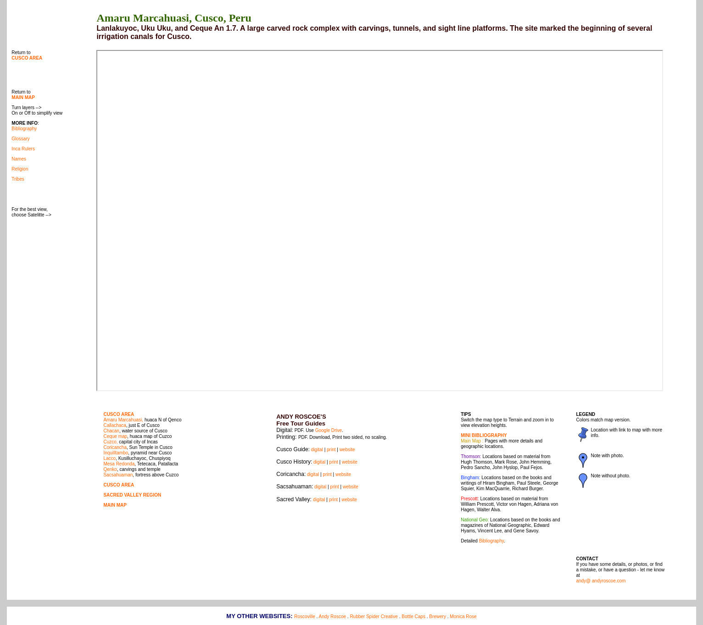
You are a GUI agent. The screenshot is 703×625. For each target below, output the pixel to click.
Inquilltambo (115, 452)
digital (317, 449)
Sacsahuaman (118, 474)
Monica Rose (463, 616)
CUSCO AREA (118, 414)
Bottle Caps (413, 616)
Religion (19, 168)
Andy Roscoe (332, 616)
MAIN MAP (115, 505)
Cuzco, (110, 441)
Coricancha (115, 447)
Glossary (20, 138)
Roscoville (304, 616)
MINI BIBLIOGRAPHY (484, 435)
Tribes (17, 179)
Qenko (110, 469)
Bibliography (24, 128)
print (331, 449)
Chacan (111, 430)
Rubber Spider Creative (374, 616)
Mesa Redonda (118, 463)
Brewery (437, 616)
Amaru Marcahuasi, (123, 419)
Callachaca (114, 425)
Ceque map (115, 436)
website (347, 449)
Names (18, 158)
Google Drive (328, 430)
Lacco (109, 458)
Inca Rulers (23, 148)
